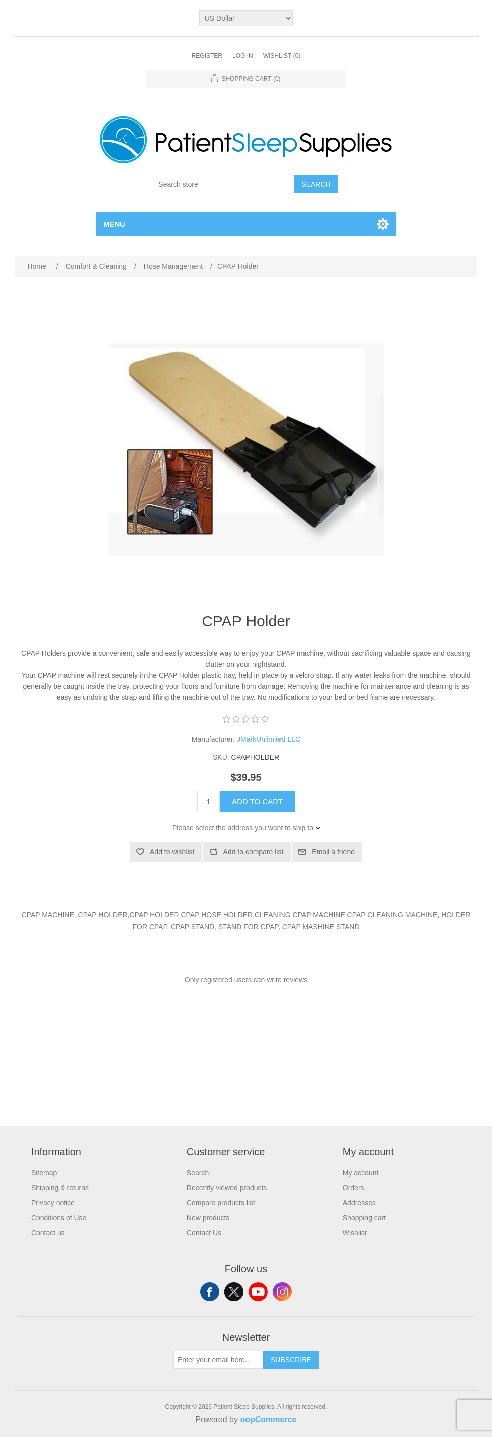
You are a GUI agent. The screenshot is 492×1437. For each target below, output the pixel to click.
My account (361, 1173)
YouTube (258, 1291)
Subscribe (291, 1360)
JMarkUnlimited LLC (268, 739)
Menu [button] (114, 224)
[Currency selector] (246, 18)
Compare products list (221, 1203)
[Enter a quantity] (208, 801)
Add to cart (257, 801)
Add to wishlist (172, 852)
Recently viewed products (227, 1188)
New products (208, 1218)
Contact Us (204, 1233)
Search (315, 184)
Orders (353, 1188)
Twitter (233, 1291)
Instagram (282, 1291)
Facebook (209, 1291)
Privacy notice (53, 1203)
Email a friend (333, 852)
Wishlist (355, 1233)
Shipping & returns (60, 1188)
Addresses (359, 1203)
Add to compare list (253, 852)
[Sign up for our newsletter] (218, 1360)
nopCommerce (268, 1419)
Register (207, 55)
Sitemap (44, 1173)
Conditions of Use (59, 1218)
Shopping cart (364, 1218)
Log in (242, 55)
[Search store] (224, 184)
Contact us (48, 1233)
